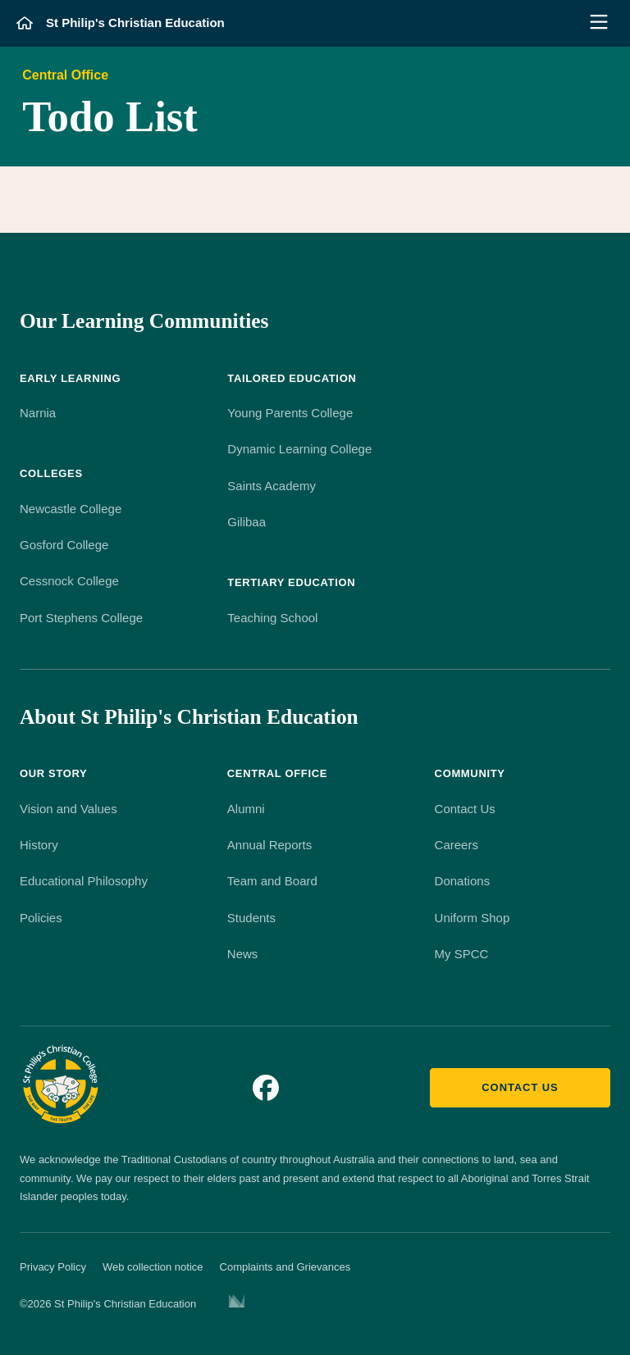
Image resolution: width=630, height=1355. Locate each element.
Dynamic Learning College (299, 449)
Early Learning (70, 378)
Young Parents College (290, 413)
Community (470, 773)
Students (251, 918)
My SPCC (462, 954)
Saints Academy (271, 486)
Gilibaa (246, 522)
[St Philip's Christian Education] (120, 22)
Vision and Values (68, 809)
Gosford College (64, 545)
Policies (41, 918)
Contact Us (465, 809)
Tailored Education (291, 378)
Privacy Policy (53, 1267)
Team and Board (272, 881)
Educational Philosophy (84, 881)
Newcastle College (70, 509)
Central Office (65, 75)
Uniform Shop (472, 918)
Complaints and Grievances (285, 1267)
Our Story (53, 773)
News (242, 954)
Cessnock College (69, 581)
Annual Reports (269, 845)
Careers (456, 845)
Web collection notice (153, 1267)
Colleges (51, 473)
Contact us (520, 1087)
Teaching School (272, 618)
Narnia (38, 413)
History (39, 845)
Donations (463, 881)
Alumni (246, 809)
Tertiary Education (291, 582)
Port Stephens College (81, 618)
